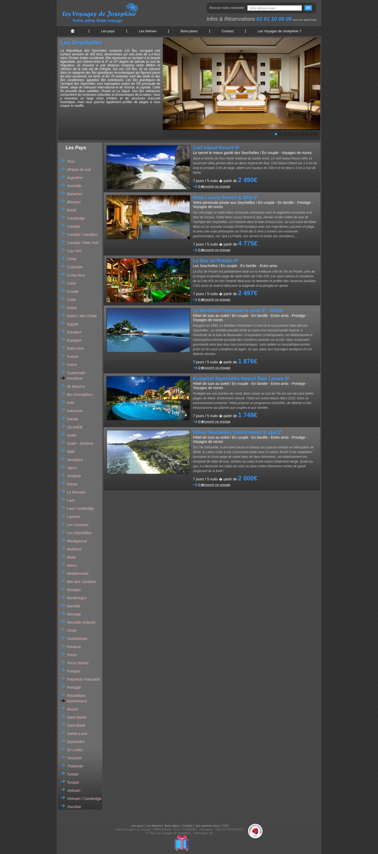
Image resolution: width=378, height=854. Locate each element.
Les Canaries (78, 525)
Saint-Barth (76, 725)
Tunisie (72, 774)
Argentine (75, 178)
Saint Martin (77, 717)
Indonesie (75, 411)
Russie (72, 709)
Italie (71, 451)
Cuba (71, 300)
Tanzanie (74, 758)
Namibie (73, 606)
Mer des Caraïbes (81, 582)
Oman (72, 630)
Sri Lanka (74, 750)
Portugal (74, 687)
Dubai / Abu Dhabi (82, 316)
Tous (71, 161)
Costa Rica (76, 275)
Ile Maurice (76, 386)
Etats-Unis (75, 348)
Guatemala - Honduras (77, 375)
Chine (72, 259)
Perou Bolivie (78, 663)
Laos (71, 500)
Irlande (72, 419)
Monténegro (77, 598)
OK (308, 8)
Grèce (72, 365)
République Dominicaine (77, 698)
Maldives (74, 549)
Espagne (74, 340)
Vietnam (73, 790)
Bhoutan (74, 202)
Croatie (73, 291)
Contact (228, 31)
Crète (71, 283)
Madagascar (77, 541)
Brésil (71, 210)
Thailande (75, 766)
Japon (72, 468)
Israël (71, 435)
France (72, 356)
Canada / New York (82, 243)
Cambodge (76, 218)
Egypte (72, 324)
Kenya (72, 484)
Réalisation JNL (203, 833)
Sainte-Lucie (77, 733)
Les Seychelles (79, 533)
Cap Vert (74, 251)
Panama (74, 647)
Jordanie (74, 476)
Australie (74, 186)
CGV (225, 825)
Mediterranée (78, 573)
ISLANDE (75, 427)
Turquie (73, 782)
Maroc (72, 565)
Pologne (73, 671)
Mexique (74, 590)
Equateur (74, 332)
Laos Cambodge (80, 508)
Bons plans (189, 31)
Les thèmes (147, 31)
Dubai (72, 308)
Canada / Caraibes (82, 234)
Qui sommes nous (207, 825)
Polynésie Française (83, 679)
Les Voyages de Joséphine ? (279, 31)
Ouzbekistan (77, 638)
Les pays (108, 31)
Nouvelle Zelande (81, 622)
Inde (70, 403)
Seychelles (76, 742)
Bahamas (74, 194)
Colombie (74, 267)
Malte (71, 557)
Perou (72, 655)
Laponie (73, 516)
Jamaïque (75, 460)
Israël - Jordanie (80, 443)
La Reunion (76, 492)
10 (316, 134)
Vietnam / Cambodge (84, 799)
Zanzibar (74, 807)
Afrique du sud (79, 169)
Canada (73, 226)
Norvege (74, 614)
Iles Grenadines (80, 394)
